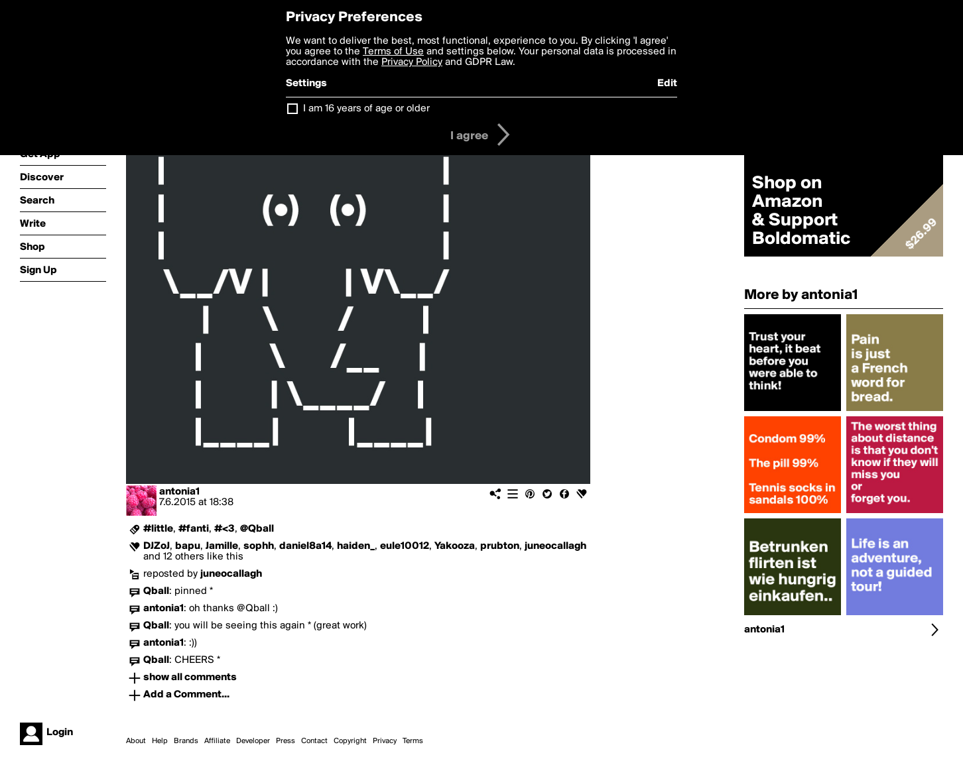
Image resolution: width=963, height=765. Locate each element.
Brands (186, 741)
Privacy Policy (411, 62)
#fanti (193, 529)
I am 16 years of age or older (366, 108)
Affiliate (217, 741)
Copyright (350, 741)
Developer (253, 741)
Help (160, 741)
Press (285, 741)
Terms (413, 741)
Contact (314, 741)
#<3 (224, 529)
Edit (667, 83)
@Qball (257, 529)
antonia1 (179, 492)
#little (158, 529)
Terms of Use (393, 51)
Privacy (385, 741)
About (136, 741)
